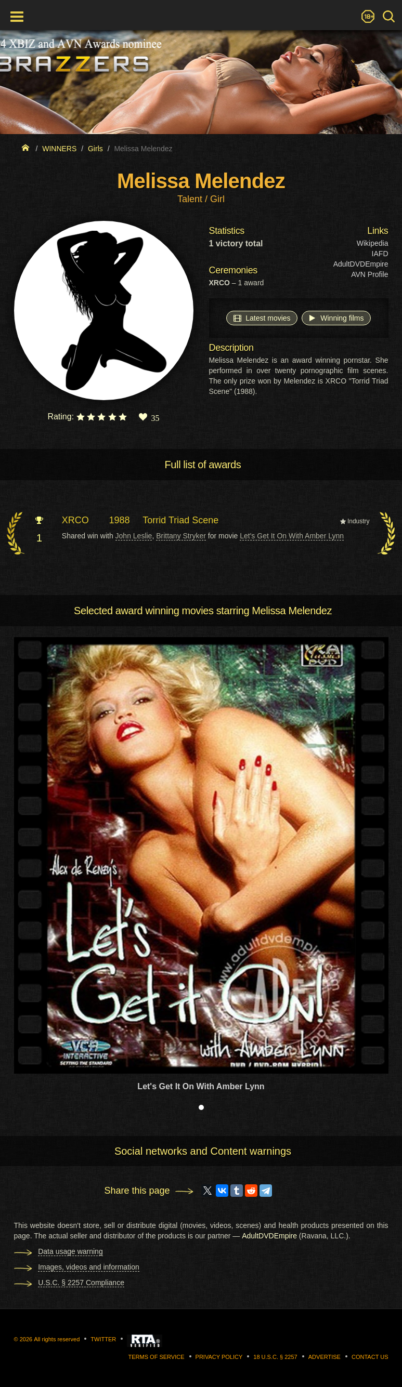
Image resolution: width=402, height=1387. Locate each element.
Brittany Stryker (181, 536)
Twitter (103, 1339)
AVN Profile (369, 274)
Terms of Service (156, 1357)
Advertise (324, 1357)
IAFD (380, 253)
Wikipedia (372, 243)
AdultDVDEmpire (360, 264)
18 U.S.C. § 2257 (275, 1357)
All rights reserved (57, 1339)
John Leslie (133, 536)
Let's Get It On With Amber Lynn (292, 536)
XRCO (75, 520)
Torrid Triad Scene (180, 520)
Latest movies (261, 317)
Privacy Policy (219, 1357)
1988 (119, 520)
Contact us (370, 1357)
